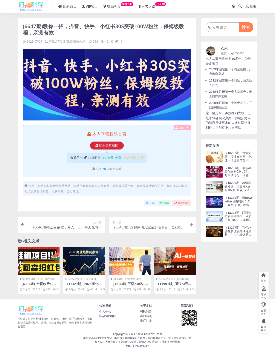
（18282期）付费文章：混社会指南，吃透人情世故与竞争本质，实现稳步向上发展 (238, 160)
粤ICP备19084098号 (137, 345)
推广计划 (146, 320)
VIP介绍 (145, 311)
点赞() (181, 203)
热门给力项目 (48, 279)
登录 (251, 6)
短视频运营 (183, 279)
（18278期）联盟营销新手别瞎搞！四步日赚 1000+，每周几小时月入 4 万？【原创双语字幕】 (238, 220)
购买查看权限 (106, 145)
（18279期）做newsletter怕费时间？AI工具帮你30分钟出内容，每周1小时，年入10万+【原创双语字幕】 (239, 207)
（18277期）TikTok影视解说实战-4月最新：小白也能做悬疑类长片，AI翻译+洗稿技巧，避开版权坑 (238, 234)
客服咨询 (146, 316)
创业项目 (118, 279)
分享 (150, 203)
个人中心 (105, 311)
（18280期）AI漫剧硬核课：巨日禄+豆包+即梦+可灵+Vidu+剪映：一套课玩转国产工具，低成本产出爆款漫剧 (238, 192)
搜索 (246, 27)
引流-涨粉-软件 (76, 41)
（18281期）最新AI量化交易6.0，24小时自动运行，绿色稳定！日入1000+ (238, 173)
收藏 (164, 203)
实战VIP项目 (57, 41)
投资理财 (91, 279)
